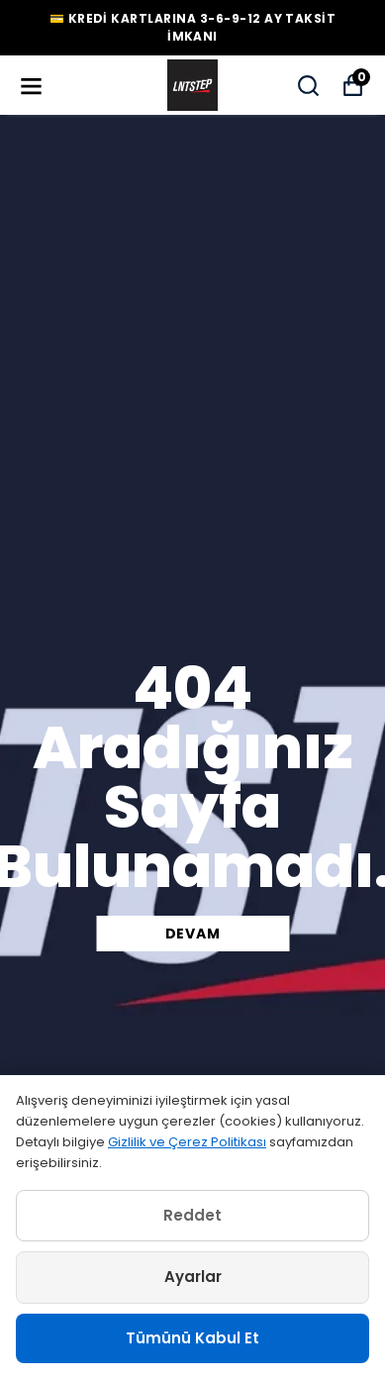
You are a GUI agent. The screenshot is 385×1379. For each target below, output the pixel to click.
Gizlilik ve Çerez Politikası (187, 1142)
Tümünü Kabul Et (192, 1338)
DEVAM (193, 933)
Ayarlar (193, 1276)
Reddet (192, 1215)
